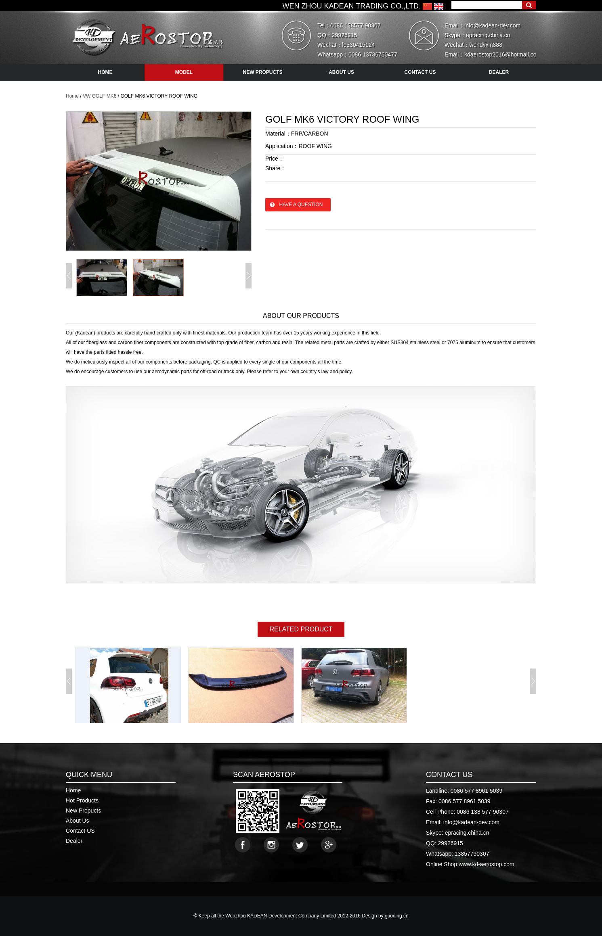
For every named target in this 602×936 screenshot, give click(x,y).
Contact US (80, 830)
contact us (420, 72)
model (184, 72)
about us (341, 72)
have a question (301, 204)
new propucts (262, 72)
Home (72, 96)
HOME (105, 72)
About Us (77, 820)
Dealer (74, 841)
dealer (499, 72)
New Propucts (83, 810)
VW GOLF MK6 (99, 96)
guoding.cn (397, 916)
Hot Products (82, 800)
